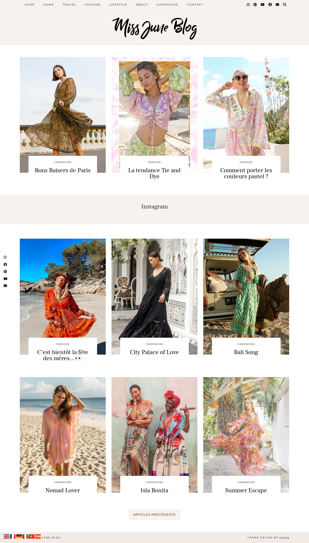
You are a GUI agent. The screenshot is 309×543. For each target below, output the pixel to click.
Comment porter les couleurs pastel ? (246, 173)
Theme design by (268, 537)
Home (48, 4)
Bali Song (246, 352)
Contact (195, 4)
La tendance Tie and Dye (154, 173)
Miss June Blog (154, 27)
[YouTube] (263, 4)
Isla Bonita (154, 490)
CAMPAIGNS (62, 162)
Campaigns (167, 4)
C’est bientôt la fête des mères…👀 (62, 355)
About (142, 4)
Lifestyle (118, 4)
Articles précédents (154, 514)
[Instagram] (248, 4)
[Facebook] (270, 4)
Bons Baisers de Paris (63, 170)
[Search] (285, 4)
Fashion (93, 4)
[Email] (278, 4)
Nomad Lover (62, 490)
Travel (69, 4)
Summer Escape (246, 490)
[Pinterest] (255, 4)
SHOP (30, 4)
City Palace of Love (154, 352)
